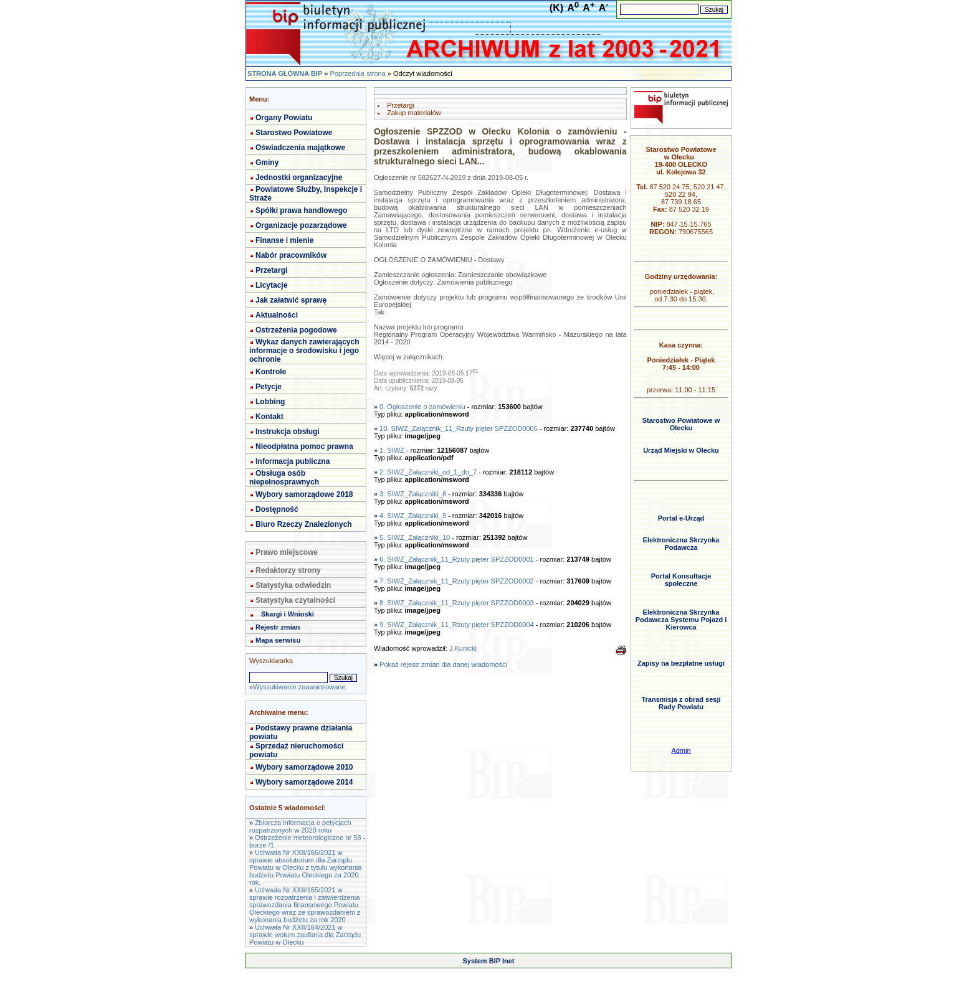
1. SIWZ (391, 450)
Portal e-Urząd (681, 518)
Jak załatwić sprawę (290, 300)
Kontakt (269, 416)
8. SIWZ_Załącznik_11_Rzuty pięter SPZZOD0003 (456, 603)
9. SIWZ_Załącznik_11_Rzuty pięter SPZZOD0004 (456, 624)
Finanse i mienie (284, 240)
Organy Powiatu (283, 117)
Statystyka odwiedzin (293, 585)
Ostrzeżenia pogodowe (296, 330)
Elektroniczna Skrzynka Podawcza (681, 543)
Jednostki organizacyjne (298, 177)
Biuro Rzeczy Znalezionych (303, 524)
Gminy (267, 162)
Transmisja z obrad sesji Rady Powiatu (680, 703)
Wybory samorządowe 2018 (304, 494)
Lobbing (270, 401)
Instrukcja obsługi (287, 431)
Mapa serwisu (277, 640)
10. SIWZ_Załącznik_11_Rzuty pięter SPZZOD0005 (458, 428)
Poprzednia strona (357, 73)
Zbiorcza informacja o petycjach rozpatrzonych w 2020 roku (300, 826)
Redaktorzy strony (288, 570)
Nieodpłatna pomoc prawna (304, 446)
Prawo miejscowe (286, 552)
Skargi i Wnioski (287, 614)
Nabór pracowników (290, 255)
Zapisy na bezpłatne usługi (681, 663)
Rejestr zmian (277, 627)
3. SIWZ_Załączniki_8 (412, 494)
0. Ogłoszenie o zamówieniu (422, 406)
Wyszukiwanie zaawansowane (299, 687)
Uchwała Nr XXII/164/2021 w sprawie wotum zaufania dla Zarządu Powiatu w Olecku (305, 934)
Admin (680, 750)
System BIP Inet (489, 961)
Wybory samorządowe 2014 (304, 782)
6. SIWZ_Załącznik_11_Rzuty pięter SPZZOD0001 (456, 559)
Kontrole (270, 371)
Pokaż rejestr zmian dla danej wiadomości (443, 664)
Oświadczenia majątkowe (300, 147)
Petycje (268, 386)
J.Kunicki (463, 648)
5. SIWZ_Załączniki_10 (414, 537)
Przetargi (271, 270)
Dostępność (276, 509)
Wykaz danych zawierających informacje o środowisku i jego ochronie (304, 351)
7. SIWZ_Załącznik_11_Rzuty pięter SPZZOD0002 (456, 581)
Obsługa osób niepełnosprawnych (284, 477)
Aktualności (276, 315)
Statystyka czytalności (295, 600)
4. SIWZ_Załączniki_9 (412, 515)
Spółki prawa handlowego (301, 210)
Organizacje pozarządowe (301, 225)
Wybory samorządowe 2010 (304, 767)
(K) (556, 7)
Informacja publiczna (292, 461)
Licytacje (271, 285)
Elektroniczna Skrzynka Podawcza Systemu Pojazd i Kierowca (681, 619)
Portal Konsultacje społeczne (681, 579)
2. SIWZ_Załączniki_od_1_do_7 (428, 472)
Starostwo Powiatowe (293, 132)
